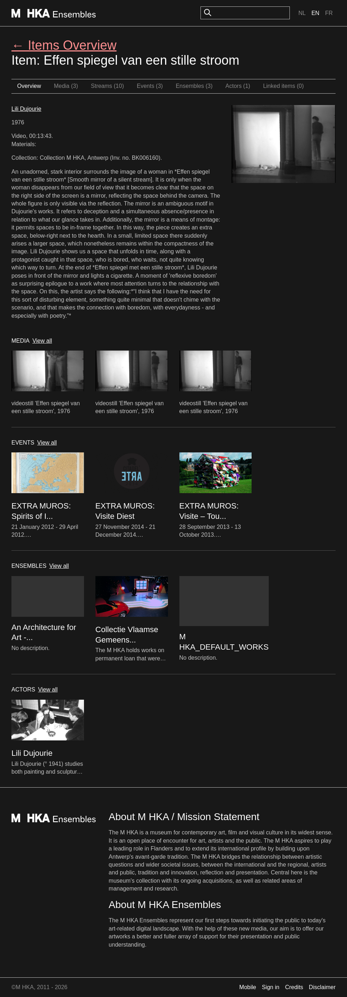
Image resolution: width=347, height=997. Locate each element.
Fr (329, 13)
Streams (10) (107, 86)
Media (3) (66, 86)
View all (42, 341)
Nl (302, 13)
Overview (29, 86)
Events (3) (150, 86)
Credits (294, 987)
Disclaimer (322, 987)
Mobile (247, 987)
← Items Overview (64, 45)
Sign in (270, 987)
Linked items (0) (283, 86)
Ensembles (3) (194, 86)
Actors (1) (237, 86)
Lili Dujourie (26, 109)
